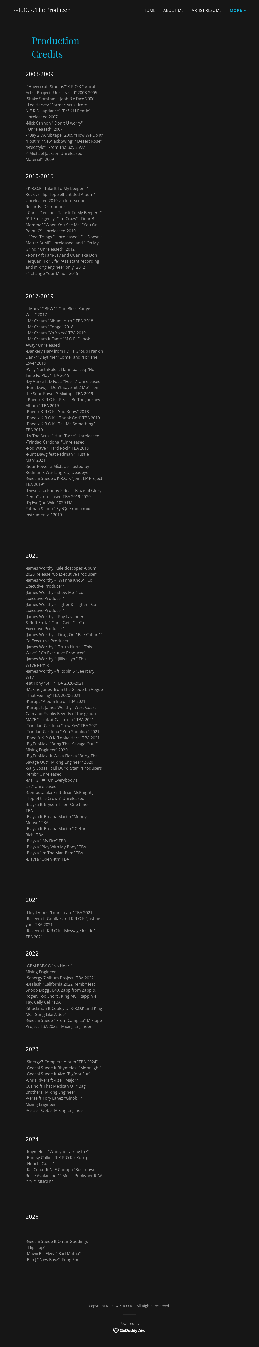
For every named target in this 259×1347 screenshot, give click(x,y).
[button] (238, 10)
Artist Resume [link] (207, 10)
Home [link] (149, 10)
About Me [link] (173, 10)
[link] (41, 10)
